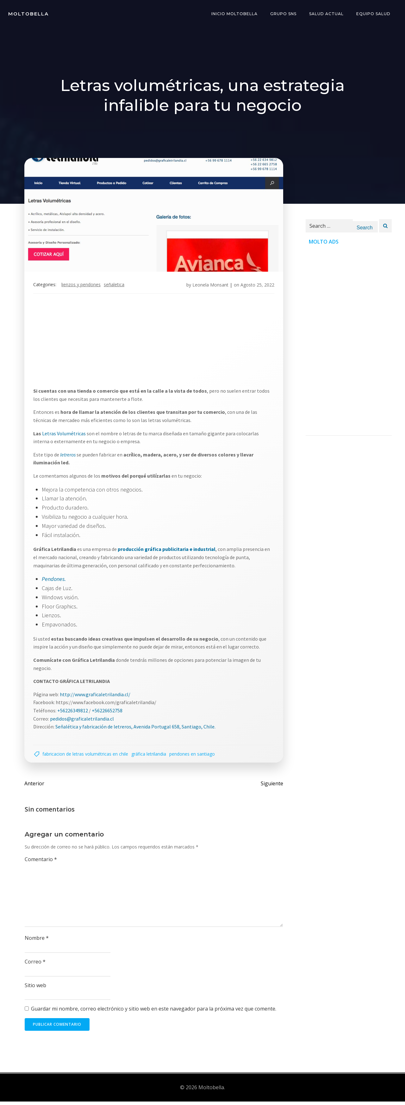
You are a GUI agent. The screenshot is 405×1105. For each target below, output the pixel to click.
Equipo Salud (374, 14)
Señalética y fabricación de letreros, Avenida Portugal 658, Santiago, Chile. (137, 728)
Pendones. (55, 580)
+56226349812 (74, 712)
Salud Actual (327, 14)
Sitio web (36, 989)
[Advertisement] (153, 344)
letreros (69, 456)
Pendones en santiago (193, 756)
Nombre (37, 941)
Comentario (41, 863)
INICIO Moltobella (235, 14)
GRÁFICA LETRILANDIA (150, 756)
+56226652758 (108, 712)
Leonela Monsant (209, 286)
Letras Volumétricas (65, 435)
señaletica (115, 286)
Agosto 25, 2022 (256, 286)
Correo (35, 965)
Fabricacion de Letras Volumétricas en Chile (86, 756)
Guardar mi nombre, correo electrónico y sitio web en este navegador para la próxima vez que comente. (154, 1012)
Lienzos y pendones (82, 286)
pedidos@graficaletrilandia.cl (83, 720)
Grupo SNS (284, 14)
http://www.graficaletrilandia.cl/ (96, 696)
